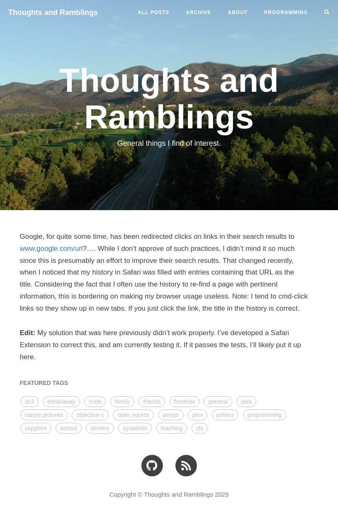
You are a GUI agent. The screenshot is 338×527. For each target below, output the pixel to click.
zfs (200, 428)
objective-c (90, 415)
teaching (171, 428)
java (246, 401)
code (95, 401)
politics (225, 415)
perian (171, 415)
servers (99, 428)
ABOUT (238, 12)
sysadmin (135, 428)
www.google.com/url (51, 248)
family (122, 401)
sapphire (36, 428)
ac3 (29, 401)
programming (265, 415)
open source (133, 415)
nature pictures (44, 415)
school (68, 428)
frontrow (184, 401)
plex (197, 415)
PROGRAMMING (286, 12)
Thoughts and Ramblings (53, 12)
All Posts (153, 12)
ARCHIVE (198, 12)
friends (151, 401)
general (218, 401)
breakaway (61, 401)
